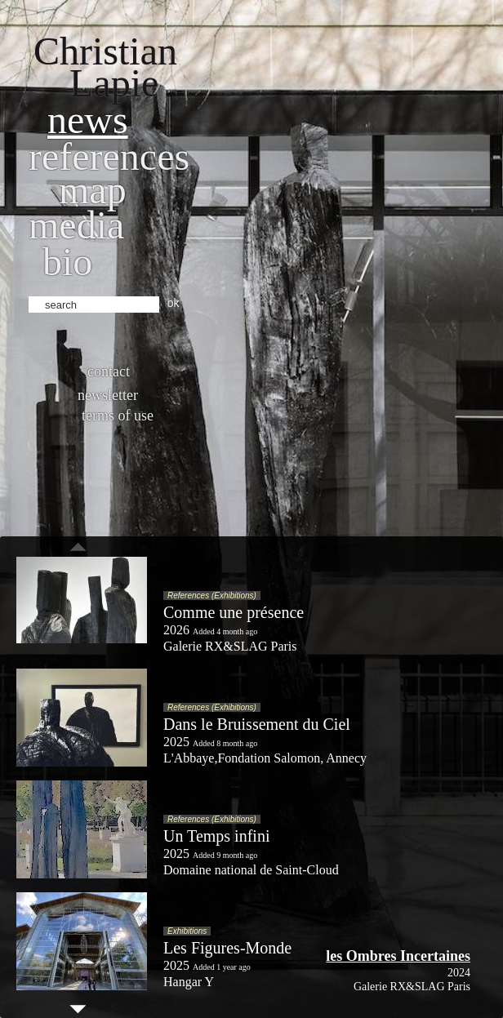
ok (173, 302)
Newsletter (108, 395)
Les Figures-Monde (227, 948)
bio (67, 261)
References (109, 156)
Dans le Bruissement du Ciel (256, 724)
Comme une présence (233, 612)
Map (93, 189)
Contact (108, 371)
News (87, 119)
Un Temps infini (216, 836)
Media (76, 225)
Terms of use (118, 415)
